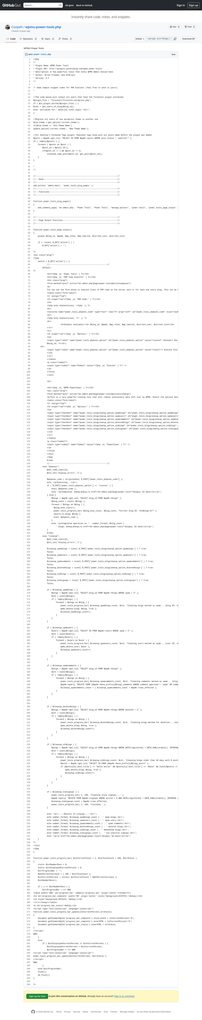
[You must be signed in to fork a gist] (190, 27)
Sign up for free (37, 996)
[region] (101, 522)
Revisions (28, 38)
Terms (59, 1011)
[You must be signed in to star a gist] (175, 27)
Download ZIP (188, 38)
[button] (175, 39)
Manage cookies (127, 1011)
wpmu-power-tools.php (43, 27)
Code (11, 38)
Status (85, 1011)
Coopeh (17, 27)
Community (96, 1011)
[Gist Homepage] (12, 5)
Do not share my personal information (154, 1011)
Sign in (181, 5)
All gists (69, 5)
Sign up (193, 5)
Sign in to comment (124, 996)
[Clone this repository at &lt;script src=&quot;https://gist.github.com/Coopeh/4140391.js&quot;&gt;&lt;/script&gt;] (159, 39)
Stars (48, 38)
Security (76, 1011)
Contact (113, 1011)
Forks (66, 38)
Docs (106, 1011)
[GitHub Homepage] (33, 1012)
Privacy (67, 1011)
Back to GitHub (84, 5)
